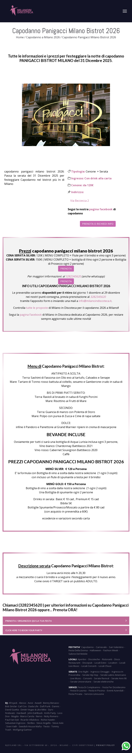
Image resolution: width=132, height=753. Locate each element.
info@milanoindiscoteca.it (95, 301)
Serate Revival (101, 678)
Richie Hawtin (48, 719)
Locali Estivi (100, 662)
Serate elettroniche (104, 681)
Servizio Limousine (94, 693)
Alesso (22, 702)
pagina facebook (101, 209)
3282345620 (73, 276)
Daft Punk (45, 706)
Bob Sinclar (11, 706)
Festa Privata (75, 693)
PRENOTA (66, 268)
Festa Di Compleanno (89, 687)
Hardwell (21, 713)
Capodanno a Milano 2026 (43, 37)
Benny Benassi (51, 702)
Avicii (30, 702)
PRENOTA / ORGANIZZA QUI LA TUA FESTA (28, 620)
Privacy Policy (105, 745)
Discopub (87, 662)
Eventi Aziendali (115, 690)
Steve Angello (43, 723)
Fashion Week (110, 650)
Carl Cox (22, 706)
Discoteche (94, 659)
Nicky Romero (51, 716)
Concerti (87, 678)
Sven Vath (11, 726)
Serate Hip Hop (90, 674)
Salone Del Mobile (78, 653)
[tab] (66, 620)
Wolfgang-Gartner (22, 729)
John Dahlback (35, 713)
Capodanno (87, 647)
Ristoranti (107, 659)
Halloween (95, 650)
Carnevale (101, 647)
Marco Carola (27, 716)
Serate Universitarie (80, 681)
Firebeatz (10, 713)
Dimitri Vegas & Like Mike (33, 709)
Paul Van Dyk (12, 719)
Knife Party (50, 713)
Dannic (55, 706)
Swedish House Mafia (30, 726)
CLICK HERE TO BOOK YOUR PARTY (23, 630)
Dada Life (33, 706)
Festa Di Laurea (78, 690)
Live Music (75, 678)
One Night (83, 671)
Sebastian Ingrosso (15, 723)
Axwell (38, 702)
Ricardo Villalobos (30, 719)
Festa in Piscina (97, 690)
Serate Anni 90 (118, 678)
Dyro (50, 709)
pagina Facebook (31, 315)
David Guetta (12, 709)
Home (20, 37)
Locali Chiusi (105, 666)
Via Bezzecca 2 (79, 201)
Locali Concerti (88, 666)
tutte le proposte (37, 308)
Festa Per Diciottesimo (113, 687)
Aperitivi (82, 659)
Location (112, 662)
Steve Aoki (57, 723)
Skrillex (31, 723)
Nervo (39, 716)
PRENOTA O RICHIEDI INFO (97, 223)
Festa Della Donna (78, 650)
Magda (15, 716)
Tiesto (46, 726)
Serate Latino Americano (113, 674)
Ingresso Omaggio (100, 671)
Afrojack (13, 702)
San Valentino (116, 647)
